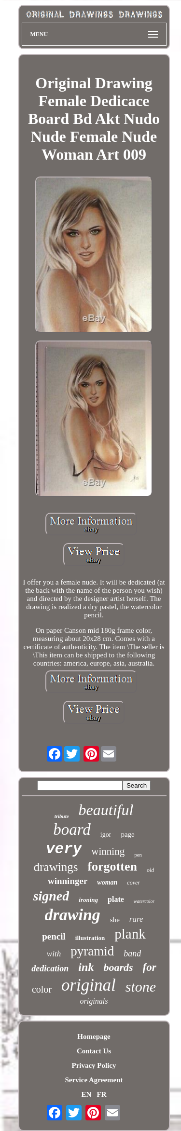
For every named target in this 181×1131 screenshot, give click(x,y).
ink (86, 967)
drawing (72, 915)
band (132, 953)
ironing (88, 899)
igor (105, 834)
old (150, 870)
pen (138, 855)
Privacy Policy (93, 1065)
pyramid (92, 951)
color (42, 989)
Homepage (93, 1036)
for (149, 967)
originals (94, 1001)
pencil (54, 936)
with (54, 953)
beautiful (106, 809)
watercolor (144, 901)
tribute (62, 816)
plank (129, 933)
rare (136, 919)
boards (118, 967)
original (88, 985)
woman (107, 882)
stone (140, 987)
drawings (56, 866)
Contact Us (94, 1051)
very (64, 849)
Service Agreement (94, 1080)
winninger (67, 881)
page (127, 834)
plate (116, 899)
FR (102, 1094)
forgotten (112, 866)
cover (133, 882)
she (115, 920)
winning (108, 851)
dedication (50, 968)
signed (51, 895)
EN (86, 1094)
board (72, 829)
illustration (90, 937)
